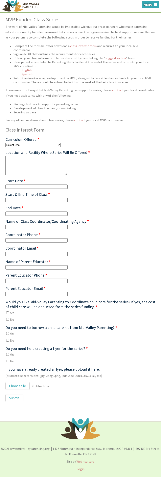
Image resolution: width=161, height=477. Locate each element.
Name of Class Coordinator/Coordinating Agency (47, 221)
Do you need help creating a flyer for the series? (46, 348)
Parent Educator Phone (26, 275)
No (10, 319)
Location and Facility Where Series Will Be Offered (47, 152)
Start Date (15, 180)
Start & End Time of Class (27, 194)
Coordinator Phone (22, 234)
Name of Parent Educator (28, 261)
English (27, 70)
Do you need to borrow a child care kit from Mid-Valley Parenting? (61, 327)
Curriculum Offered (22, 139)
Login (81, 469)
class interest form (83, 46)
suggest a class (115, 58)
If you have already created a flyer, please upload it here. (52, 369)
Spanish (27, 74)
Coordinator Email (22, 248)
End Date (14, 207)
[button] (17, 386)
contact (117, 90)
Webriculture (85, 461)
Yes (10, 313)
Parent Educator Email (25, 288)
